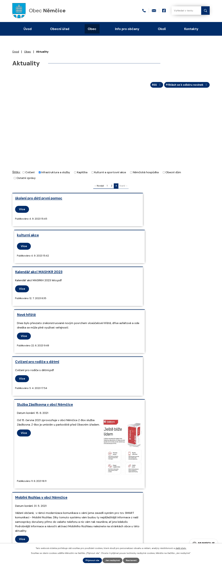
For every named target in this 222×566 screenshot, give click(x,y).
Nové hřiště (124, 235)
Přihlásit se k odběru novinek (186, 85)
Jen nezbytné (112, 560)
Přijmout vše (92, 560)
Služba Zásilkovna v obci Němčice (143, 282)
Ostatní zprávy (26, 178)
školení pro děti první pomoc (38, 198)
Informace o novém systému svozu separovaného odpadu (155, 377)
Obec (27, 52)
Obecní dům (173, 173)
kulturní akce (126, 198)
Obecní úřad (59, 29)
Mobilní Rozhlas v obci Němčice (41, 375)
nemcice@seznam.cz (48, 523)
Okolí (162, 29)
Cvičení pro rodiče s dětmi (37, 282)
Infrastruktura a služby (55, 173)
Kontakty (191, 29)
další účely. (180, 548)
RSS (155, 85)
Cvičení (30, 173)
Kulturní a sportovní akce (110, 173)
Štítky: (16, 173)
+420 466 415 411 (46, 517)
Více (22, 210)
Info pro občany (127, 29)
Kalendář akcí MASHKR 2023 (38, 235)
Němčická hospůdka (146, 173)
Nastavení (131, 560)
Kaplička (82, 173)
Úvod (15, 52)
